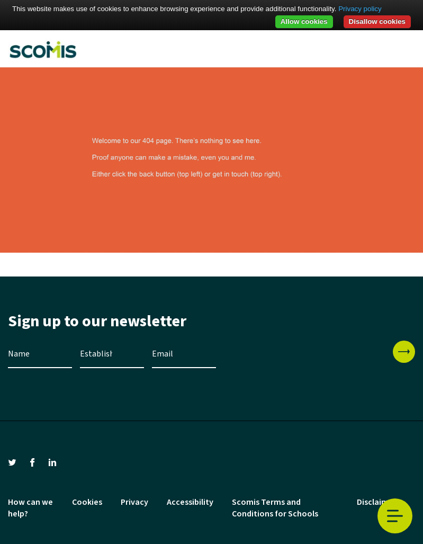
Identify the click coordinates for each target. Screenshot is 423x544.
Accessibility (190, 502)
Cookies (87, 502)
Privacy (134, 502)
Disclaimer (377, 502)
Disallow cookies (377, 21)
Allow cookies (304, 21)
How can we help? (30, 508)
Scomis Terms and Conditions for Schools (275, 508)
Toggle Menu (395, 516)
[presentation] (304, 361)
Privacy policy (359, 9)
